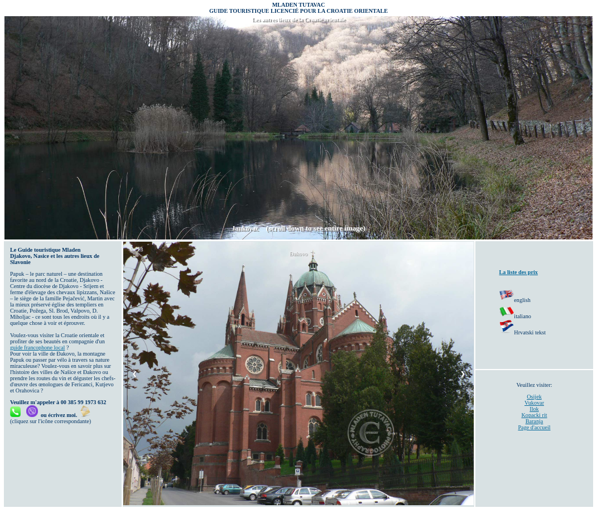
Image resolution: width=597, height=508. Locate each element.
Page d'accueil (534, 427)
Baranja (534, 421)
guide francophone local (37, 347)
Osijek (534, 397)
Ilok (533, 409)
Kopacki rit (534, 415)
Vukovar (534, 403)
